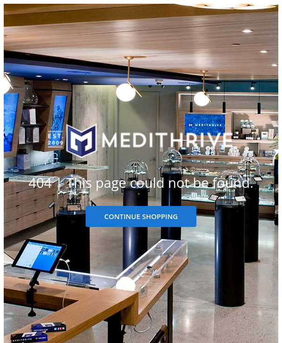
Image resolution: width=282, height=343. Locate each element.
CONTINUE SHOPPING (141, 216)
